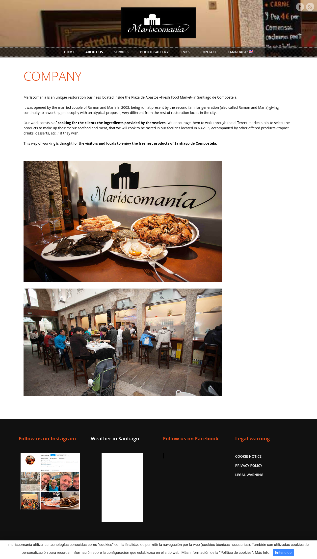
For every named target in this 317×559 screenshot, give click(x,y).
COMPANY (52, 76)
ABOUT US (94, 52)
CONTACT (208, 52)
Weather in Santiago (115, 438)
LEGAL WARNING (249, 474)
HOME (69, 52)
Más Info (262, 552)
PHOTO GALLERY (154, 52)
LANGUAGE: (240, 52)
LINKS (184, 52)
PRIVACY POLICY (248, 465)
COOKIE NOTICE (248, 456)
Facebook (299, 6)
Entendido (283, 552)
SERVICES (121, 52)
